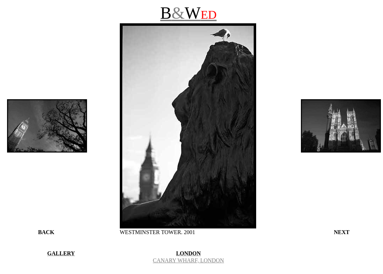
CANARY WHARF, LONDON (188, 260)
